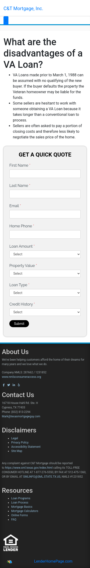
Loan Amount (22, 246)
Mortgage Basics (21, 506)
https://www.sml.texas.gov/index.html (29, 467)
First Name (19, 165)
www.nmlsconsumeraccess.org (21, 377)
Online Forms (19, 515)
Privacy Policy (20, 442)
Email (15, 206)
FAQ (13, 519)
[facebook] (4, 385)
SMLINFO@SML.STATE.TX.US (42, 476)
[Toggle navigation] (6, 20)
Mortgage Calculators (24, 511)
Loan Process (19, 502)
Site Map (16, 451)
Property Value (23, 265)
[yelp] (19, 385)
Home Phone (21, 226)
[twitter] (8, 385)
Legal (14, 438)
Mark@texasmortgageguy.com (21, 416)
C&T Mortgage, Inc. (23, 8)
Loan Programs (20, 498)
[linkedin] (14, 385)
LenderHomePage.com (53, 561)
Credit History (22, 304)
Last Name (19, 185)
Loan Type (19, 285)
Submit (19, 324)
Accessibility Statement (25, 446)
